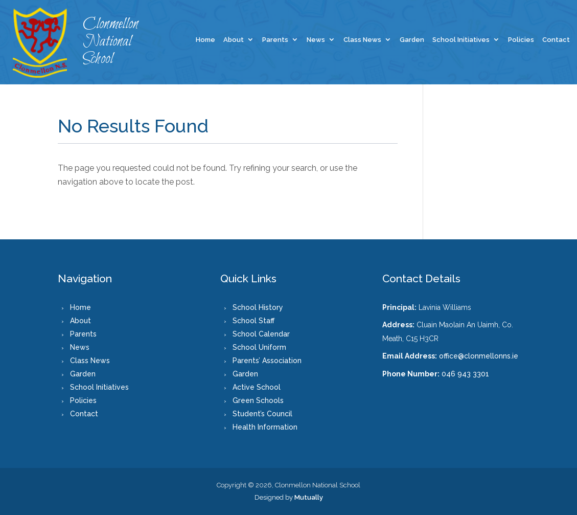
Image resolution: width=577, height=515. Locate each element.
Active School (257, 387)
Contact (556, 39)
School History (258, 307)
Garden (412, 39)
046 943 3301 (465, 374)
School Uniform (259, 347)
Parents (275, 39)
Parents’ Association (267, 360)
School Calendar (261, 334)
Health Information (265, 427)
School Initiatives (461, 39)
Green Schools (258, 400)
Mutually (308, 497)
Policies (521, 39)
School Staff (253, 321)
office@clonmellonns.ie (478, 356)
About (233, 39)
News (316, 39)
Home (205, 39)
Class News (362, 39)
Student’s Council (262, 414)
